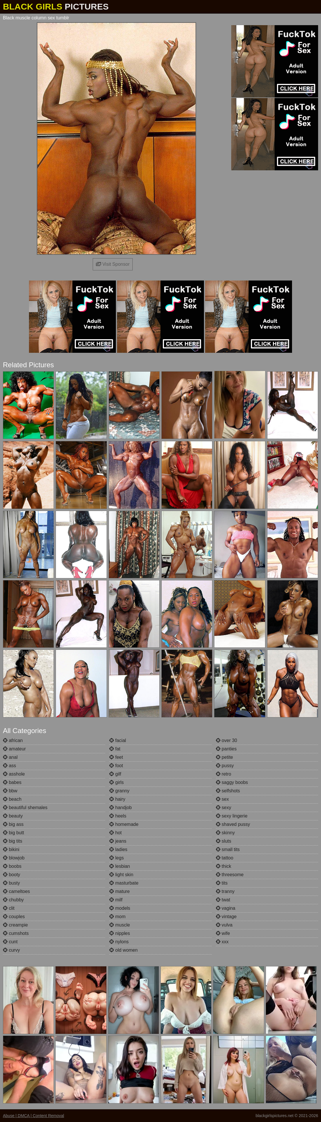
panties (226, 748)
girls (116, 782)
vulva (224, 924)
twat (223, 899)
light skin (121, 874)
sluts (223, 841)
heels (117, 815)
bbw (10, 790)
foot (116, 765)
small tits (228, 849)
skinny (225, 832)
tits (222, 883)
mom (117, 916)
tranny (225, 891)
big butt (13, 832)
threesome (230, 874)
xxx (222, 941)
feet (116, 757)
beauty (13, 815)
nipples (119, 933)
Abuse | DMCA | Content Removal (33, 1115)
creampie (15, 924)
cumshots (16, 933)
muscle (119, 924)
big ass (13, 824)
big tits (12, 841)
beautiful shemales (25, 807)
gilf (115, 774)
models (119, 908)
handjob (120, 807)
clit (8, 908)
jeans (117, 841)
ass (9, 765)
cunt (10, 941)
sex (222, 799)
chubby (13, 899)
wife (223, 933)
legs (116, 857)
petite (224, 757)
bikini (11, 849)
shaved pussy (233, 824)
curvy (11, 950)
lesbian (119, 866)
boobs (12, 866)
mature (119, 891)
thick (223, 866)
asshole (14, 774)
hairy (117, 799)
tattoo (224, 857)
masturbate (123, 883)
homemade (123, 824)
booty (11, 874)
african (13, 740)
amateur (14, 748)
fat (114, 748)
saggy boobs (232, 782)
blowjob (14, 857)
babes (12, 782)
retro (223, 774)
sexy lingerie (231, 815)
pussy (225, 765)
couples (14, 916)
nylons (119, 941)
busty (11, 883)
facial (117, 740)
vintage (226, 916)
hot (115, 832)
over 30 (226, 740)
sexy (223, 807)
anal (10, 757)
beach (12, 799)
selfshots (228, 790)
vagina (226, 908)
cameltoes (16, 891)
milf (115, 899)
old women (123, 950)
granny (119, 790)
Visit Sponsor (113, 264)
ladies (118, 849)
